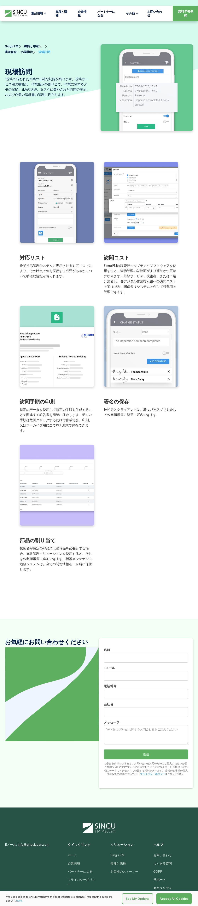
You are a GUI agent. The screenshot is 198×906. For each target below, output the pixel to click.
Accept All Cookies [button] (174, 899)
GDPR (157, 871)
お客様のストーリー (124, 871)
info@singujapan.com (33, 844)
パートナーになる (106, 13)
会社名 (108, 704)
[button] (39, 13)
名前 (107, 650)
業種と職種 (61, 13)
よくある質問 (162, 863)
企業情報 (82, 13)
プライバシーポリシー (152, 773)
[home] (15, 13)
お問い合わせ (162, 855)
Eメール (109, 668)
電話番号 (110, 686)
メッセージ (111, 722)
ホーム (72, 855)
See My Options (137, 899)
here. (19, 900)
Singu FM (117, 855)
